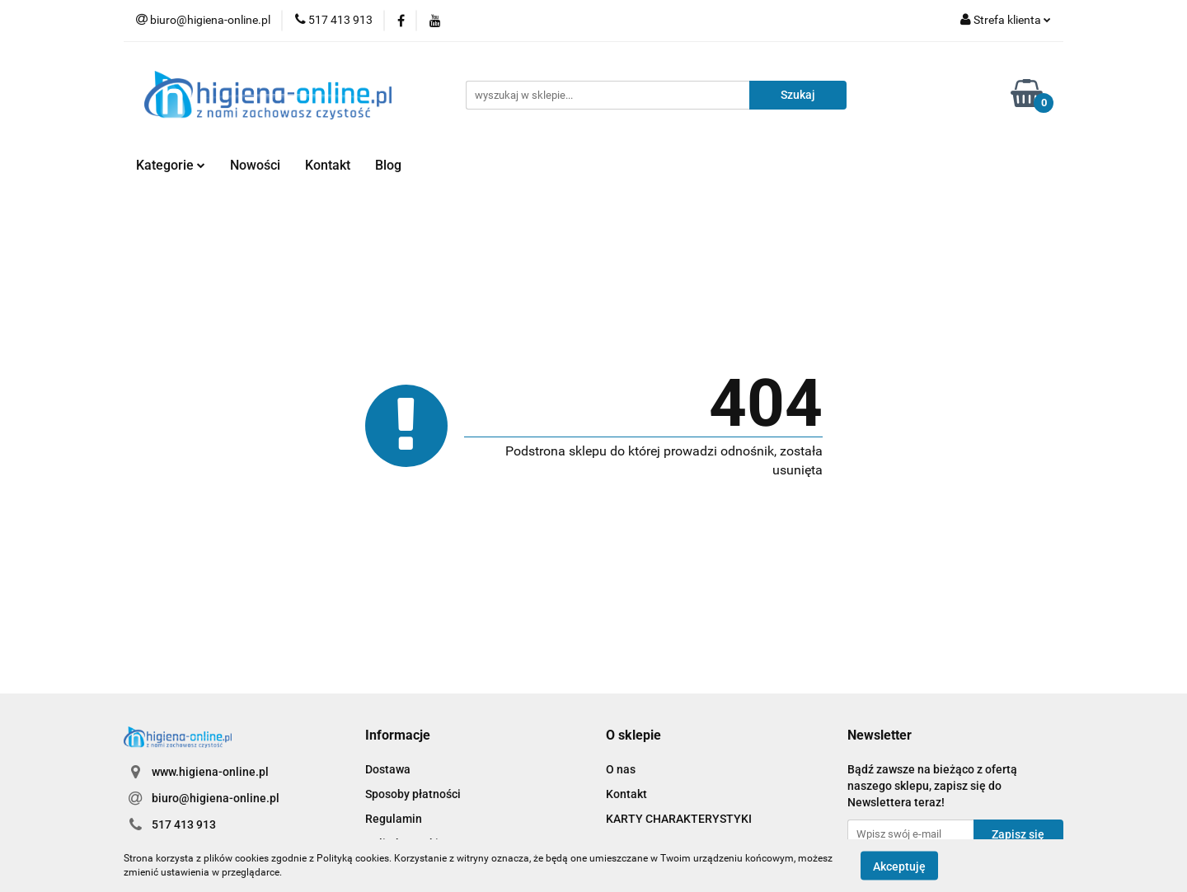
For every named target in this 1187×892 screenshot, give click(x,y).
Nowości (255, 165)
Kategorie (170, 165)
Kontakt (327, 165)
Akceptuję (899, 865)
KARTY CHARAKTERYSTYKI (679, 818)
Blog (388, 165)
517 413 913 (184, 824)
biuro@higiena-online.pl (215, 798)
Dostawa (388, 769)
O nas (621, 769)
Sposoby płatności (413, 794)
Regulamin (393, 818)
